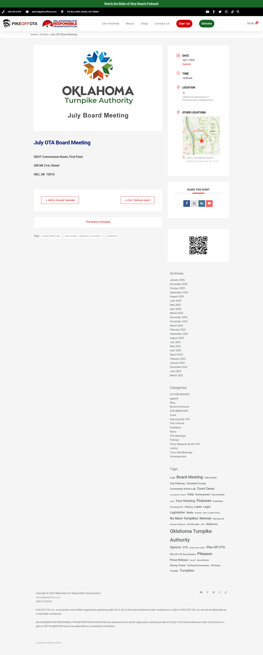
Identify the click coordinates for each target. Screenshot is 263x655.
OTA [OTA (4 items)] (185, 547)
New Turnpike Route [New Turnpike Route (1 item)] (211, 513)
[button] (238, 11)
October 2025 (177, 288)
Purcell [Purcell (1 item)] (192, 560)
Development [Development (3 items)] (202, 494)
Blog (172, 402)
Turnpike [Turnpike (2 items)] (174, 571)
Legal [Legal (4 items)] (206, 506)
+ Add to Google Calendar (60, 200)
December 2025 (178, 284)
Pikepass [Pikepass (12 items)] (204, 553)
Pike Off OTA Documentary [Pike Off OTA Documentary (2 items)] (183, 554)
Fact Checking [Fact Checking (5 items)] (185, 501)
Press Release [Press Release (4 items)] (179, 560)
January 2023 (177, 362)
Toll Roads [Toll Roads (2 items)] (215, 565)
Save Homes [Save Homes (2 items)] (203, 560)
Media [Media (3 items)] (190, 512)
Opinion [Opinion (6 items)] (175, 547)
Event (173, 415)
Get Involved (110, 23)
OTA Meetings (178, 435)
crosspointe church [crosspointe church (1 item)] (178, 495)
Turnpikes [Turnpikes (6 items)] (187, 570)
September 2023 (179, 333)
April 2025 (175, 309)
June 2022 (175, 371)
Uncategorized (178, 456)
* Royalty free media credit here (49, 643)
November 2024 (179, 321)
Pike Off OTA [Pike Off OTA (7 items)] (215, 547)
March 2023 (176, 354)
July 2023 (175, 342)
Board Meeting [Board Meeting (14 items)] (189, 477)
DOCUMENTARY (179, 410)
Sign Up (184, 23)
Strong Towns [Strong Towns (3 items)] (178, 565)
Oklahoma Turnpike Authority (83, 236)
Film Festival (177, 423)
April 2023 (175, 350)
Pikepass (112, 236)
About (130, 23)
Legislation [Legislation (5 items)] (177, 512)
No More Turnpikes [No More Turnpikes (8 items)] (184, 518)
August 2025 (177, 296)
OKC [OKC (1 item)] (202, 524)
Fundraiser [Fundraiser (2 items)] (218, 501)
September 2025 (179, 292)
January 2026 (177, 279)
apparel (174, 398)
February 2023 (178, 358)
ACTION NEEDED (179, 394)
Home (34, 34)
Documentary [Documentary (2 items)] (218, 494)
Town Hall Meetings (181, 452)
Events (44, 34)
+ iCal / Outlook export (137, 200)
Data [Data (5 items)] (191, 494)
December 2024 (178, 317)
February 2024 (178, 329)
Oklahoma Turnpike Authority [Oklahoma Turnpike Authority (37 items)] (191, 535)
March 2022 (176, 375)
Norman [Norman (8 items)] (206, 518)
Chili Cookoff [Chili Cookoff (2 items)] (210, 477)
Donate (207, 23)
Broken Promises (179, 406)
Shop (144, 23)
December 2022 (178, 367)
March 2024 (176, 325)
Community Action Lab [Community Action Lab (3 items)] (183, 488)
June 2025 (175, 300)
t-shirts (174, 448)
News (173, 431)
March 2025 (176, 313)
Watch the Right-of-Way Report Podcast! (131, 3)
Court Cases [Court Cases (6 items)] (206, 488)
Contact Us (162, 23)
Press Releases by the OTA (185, 444)
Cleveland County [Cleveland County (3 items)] (196, 483)
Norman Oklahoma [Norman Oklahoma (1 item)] (178, 524)
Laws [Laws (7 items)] (198, 507)
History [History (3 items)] (189, 506)
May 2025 (175, 304)
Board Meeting (51, 236)
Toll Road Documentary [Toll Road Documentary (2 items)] (198, 565)
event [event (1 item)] (172, 501)
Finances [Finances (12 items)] (204, 500)
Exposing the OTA (180, 419)
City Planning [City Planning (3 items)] (177, 483)
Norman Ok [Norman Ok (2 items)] (218, 518)
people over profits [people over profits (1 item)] (197, 548)
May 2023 (175, 346)
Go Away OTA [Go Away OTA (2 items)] (176, 507)
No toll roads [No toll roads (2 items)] (193, 524)
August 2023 (177, 338)
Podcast (174, 439)
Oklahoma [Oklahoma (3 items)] (211, 524)
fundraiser (175, 427)
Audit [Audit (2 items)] (172, 477)
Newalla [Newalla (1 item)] (198, 513)
